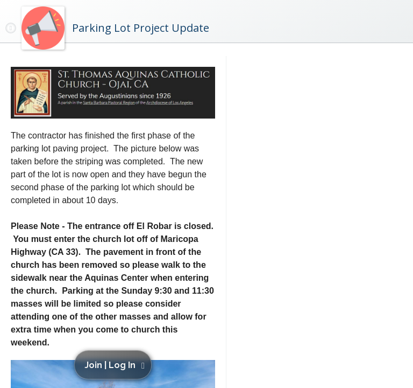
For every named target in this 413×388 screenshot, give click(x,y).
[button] (115, 365)
